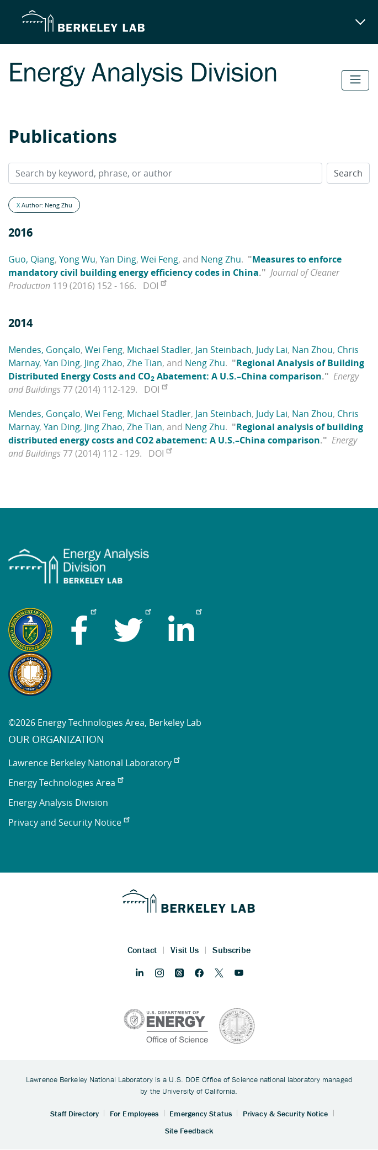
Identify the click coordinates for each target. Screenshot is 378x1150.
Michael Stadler (159, 350)
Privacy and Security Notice (68, 822)
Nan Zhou (312, 350)
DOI (154, 286)
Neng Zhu (221, 259)
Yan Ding (118, 259)
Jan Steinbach (223, 350)
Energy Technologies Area (65, 783)
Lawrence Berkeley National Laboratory (93, 763)
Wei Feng (159, 259)
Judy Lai (272, 350)
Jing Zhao (103, 363)
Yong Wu (77, 259)
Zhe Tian (144, 363)
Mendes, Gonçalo (44, 350)
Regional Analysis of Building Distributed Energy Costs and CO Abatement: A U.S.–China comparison (186, 369)
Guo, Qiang (31, 259)
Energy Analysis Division (58, 802)
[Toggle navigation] (355, 80)
